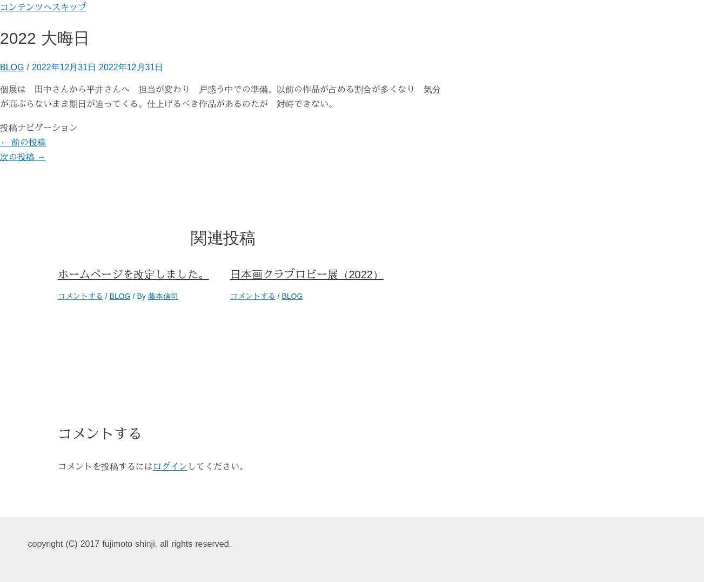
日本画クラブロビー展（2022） (307, 274)
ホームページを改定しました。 (133, 274)
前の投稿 (23, 142)
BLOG (12, 67)
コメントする (80, 296)
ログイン (170, 466)
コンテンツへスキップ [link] (43, 7)
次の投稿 (23, 157)
